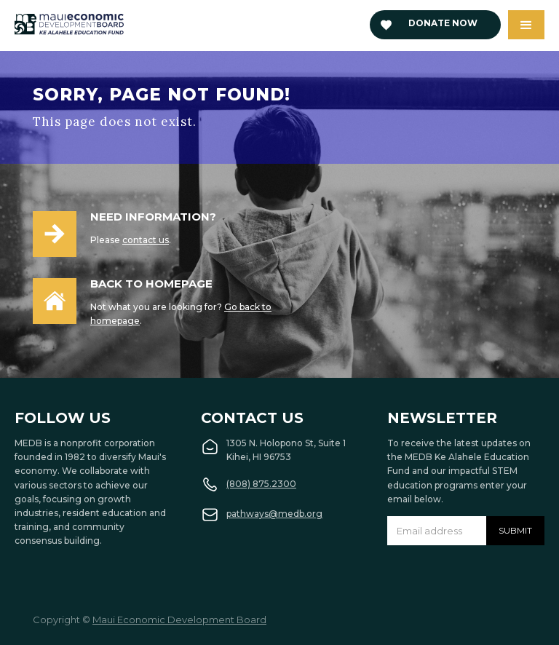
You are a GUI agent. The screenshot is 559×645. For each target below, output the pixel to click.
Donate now (442, 22)
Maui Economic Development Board (179, 619)
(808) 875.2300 (261, 483)
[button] (526, 24)
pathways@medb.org (274, 513)
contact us (145, 239)
